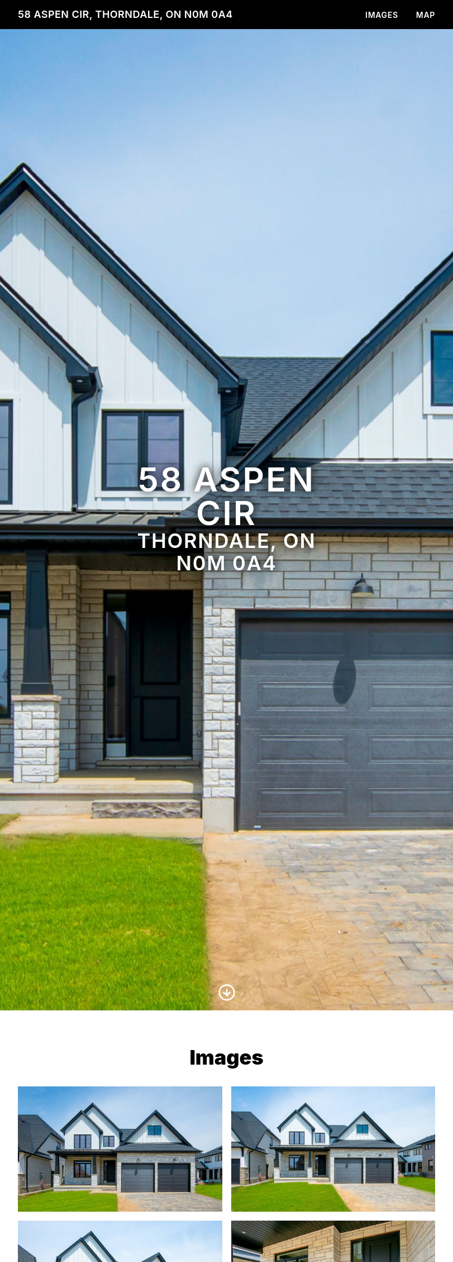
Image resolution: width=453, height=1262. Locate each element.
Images (381, 15)
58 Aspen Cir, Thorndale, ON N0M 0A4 (125, 14)
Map (425, 15)
